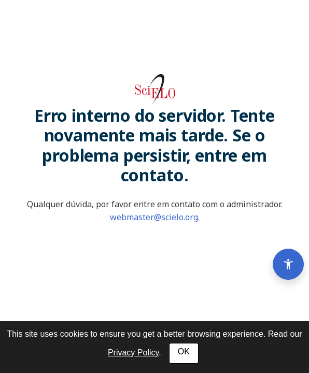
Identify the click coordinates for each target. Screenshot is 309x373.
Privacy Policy (133, 352)
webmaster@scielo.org (154, 217)
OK (184, 351)
